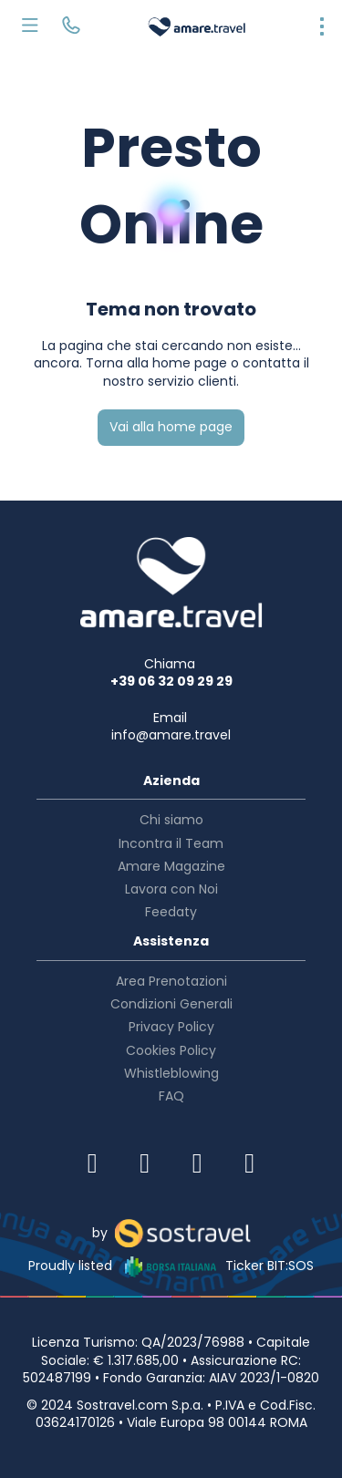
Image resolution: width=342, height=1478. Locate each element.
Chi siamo (171, 820)
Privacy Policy (171, 1027)
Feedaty (171, 912)
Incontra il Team (171, 843)
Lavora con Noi (171, 889)
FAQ (171, 1096)
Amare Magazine (171, 866)
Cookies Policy (171, 1050)
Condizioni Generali (171, 1004)
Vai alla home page (171, 427)
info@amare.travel (171, 735)
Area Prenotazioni (171, 981)
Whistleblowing (171, 1073)
